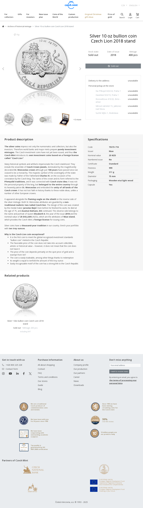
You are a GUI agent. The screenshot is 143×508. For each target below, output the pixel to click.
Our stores (42, 381)
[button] (8, 68)
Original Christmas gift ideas (93, 15)
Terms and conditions (48, 377)
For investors (30, 15)
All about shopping (46, 365)
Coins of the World (58, 15)
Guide (40, 385)
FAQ (40, 373)
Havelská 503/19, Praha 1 (107, 95)
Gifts (20, 14)
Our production (80, 369)
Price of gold (111, 15)
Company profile (81, 365)
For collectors (8, 15)
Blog (40, 389)
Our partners (79, 373)
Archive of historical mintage (19, 26)
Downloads (79, 385)
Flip (17, 36)
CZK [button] (123, 5)
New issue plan (43, 15)
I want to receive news (119, 371)
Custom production (73, 15)
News (76, 381)
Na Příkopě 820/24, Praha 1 (108, 91)
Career (77, 377)
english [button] (133, 5)
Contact (41, 369)
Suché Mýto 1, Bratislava (107, 113)
